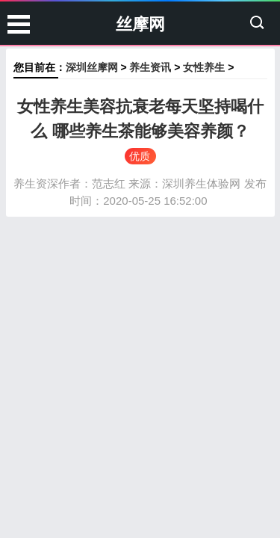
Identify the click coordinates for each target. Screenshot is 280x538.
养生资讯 (150, 67)
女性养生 (204, 67)
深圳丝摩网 (92, 67)
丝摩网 (140, 24)
